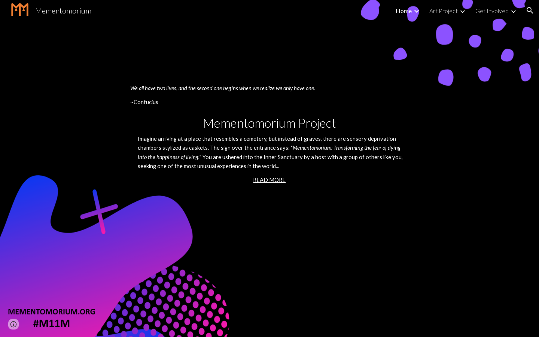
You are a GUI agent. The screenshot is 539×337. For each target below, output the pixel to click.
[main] (269, 168)
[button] (530, 10)
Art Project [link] (443, 10)
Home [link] (404, 10)
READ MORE (269, 180)
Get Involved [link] (492, 10)
